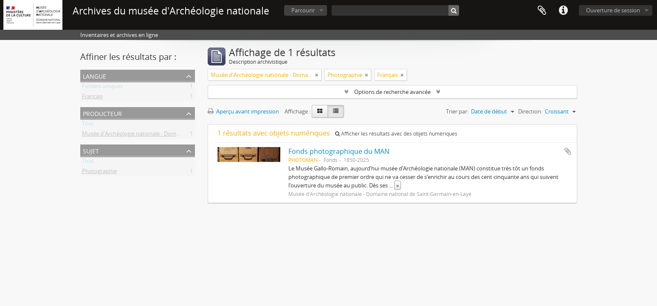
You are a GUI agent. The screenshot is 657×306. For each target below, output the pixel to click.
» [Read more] (397, 185)
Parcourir (303, 10)
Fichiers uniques (102, 87)
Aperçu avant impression (243, 111)
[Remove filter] (317, 75)
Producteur (102, 113)
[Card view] (320, 111)
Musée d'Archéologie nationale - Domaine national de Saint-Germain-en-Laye (179, 135)
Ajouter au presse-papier (568, 151)
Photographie (99, 172)
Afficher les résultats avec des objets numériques (396, 133)
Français (92, 98)
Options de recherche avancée (392, 92)
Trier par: (457, 111)
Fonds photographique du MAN (338, 151)
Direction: (530, 111)
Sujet (91, 150)
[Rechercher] (453, 10)
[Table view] (335, 111)
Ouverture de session (613, 10)
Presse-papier (542, 10)
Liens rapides (563, 10)
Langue (94, 75)
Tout (88, 125)
